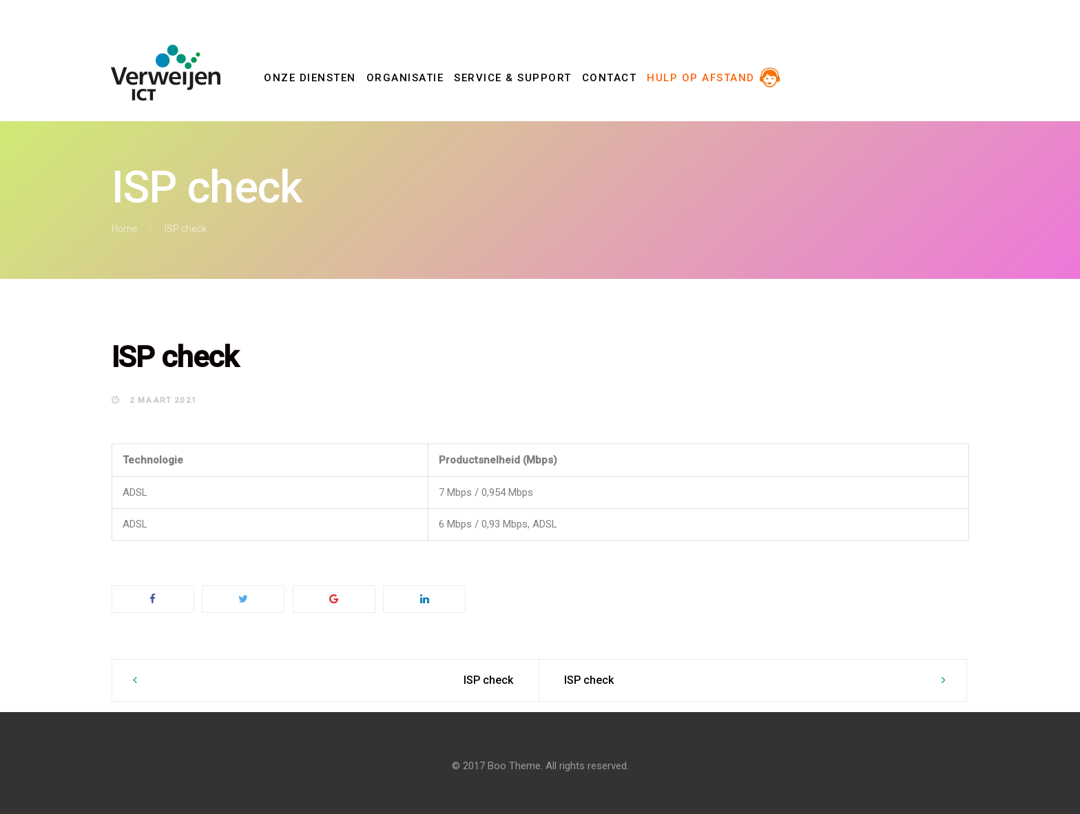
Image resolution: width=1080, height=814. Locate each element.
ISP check (488, 680)
